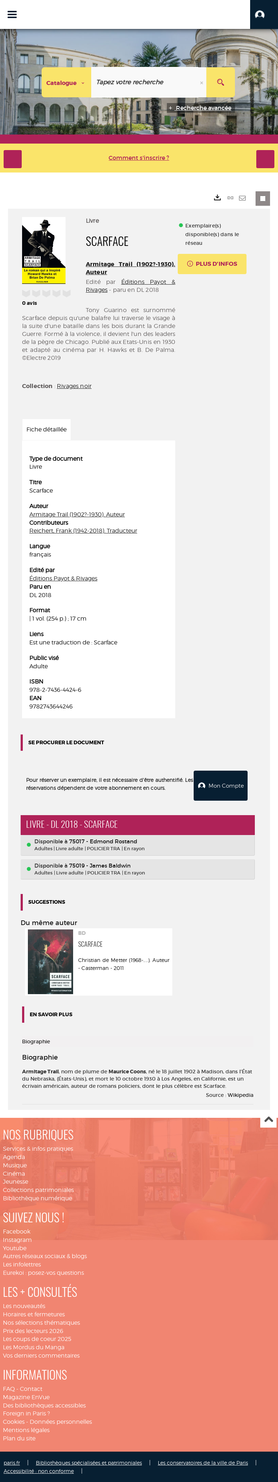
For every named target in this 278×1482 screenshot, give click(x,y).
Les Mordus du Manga (33, 1346)
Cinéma (14, 1173)
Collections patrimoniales (38, 1189)
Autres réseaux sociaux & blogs (45, 1255)
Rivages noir (74, 386)
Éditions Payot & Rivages (63, 578)
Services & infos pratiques (38, 1148)
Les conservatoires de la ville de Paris (203, 1462)
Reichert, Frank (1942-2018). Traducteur (83, 530)
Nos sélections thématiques (41, 1322)
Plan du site (19, 1438)
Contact (31, 1388)
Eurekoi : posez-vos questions (43, 1272)
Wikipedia (240, 1094)
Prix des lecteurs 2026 (33, 1330)
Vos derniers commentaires (41, 1355)
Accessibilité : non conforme (39, 1471)
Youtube (14, 1247)
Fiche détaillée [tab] (46, 429)
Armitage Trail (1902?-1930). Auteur (77, 514)
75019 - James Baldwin (100, 865)
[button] (264, 14)
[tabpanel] (98, 583)
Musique (15, 1165)
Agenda (14, 1156)
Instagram (17, 1239)
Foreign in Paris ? (26, 1413)
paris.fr (12, 1462)
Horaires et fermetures (34, 1314)
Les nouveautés (24, 1305)
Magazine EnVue (26, 1396)
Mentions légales (26, 1429)
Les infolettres (22, 1264)
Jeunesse (15, 1181)
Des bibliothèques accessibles (44, 1405)
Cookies (14, 1421)
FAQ (9, 1388)
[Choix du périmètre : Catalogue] (67, 82)
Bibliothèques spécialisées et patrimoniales (89, 1462)
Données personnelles (61, 1421)
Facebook (16, 1231)
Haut (268, 1119)
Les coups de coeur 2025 (37, 1338)
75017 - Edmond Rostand (103, 841)
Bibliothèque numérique (37, 1197)
